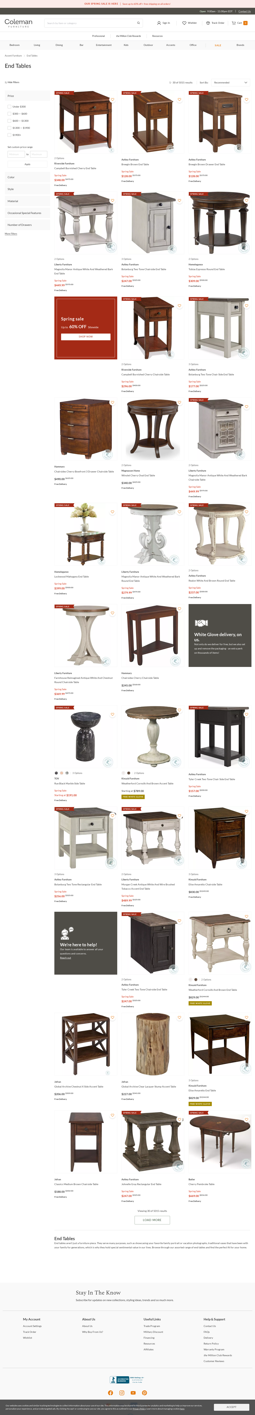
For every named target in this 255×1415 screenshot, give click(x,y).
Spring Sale (60, 175)
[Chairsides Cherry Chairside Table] (152, 673)
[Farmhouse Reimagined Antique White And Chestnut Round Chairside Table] (85, 673)
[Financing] (149, 1337)
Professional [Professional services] (98, 36)
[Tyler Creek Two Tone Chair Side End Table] (220, 774)
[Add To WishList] (112, 99)
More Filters (11, 233)
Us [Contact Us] (210, 1325)
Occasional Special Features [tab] (24, 213)
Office (193, 45)
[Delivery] (208, 1337)
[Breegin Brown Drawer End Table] (220, 160)
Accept (232, 1407)
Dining (59, 45)
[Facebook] (110, 1394)
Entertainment (104, 45)
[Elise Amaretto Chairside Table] (220, 879)
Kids (126, 45)
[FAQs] (207, 1331)
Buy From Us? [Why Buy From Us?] (92, 1331)
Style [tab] (11, 189)
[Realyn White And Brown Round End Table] (220, 576)
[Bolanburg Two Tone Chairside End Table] (152, 264)
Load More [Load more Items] (152, 1220)
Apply (27, 164)
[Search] (93, 23)
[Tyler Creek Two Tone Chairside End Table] (152, 985)
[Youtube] (133, 1394)
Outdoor (148, 45)
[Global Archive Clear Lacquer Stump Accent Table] (152, 1082)
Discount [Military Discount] (153, 1331)
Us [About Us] (87, 1325)
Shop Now (86, 337)
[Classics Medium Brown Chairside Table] (85, 1179)
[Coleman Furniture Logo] (18, 26)
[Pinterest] (145, 1394)
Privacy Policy (139, 1408)
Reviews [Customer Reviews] (214, 1361)
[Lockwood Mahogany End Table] (85, 572)
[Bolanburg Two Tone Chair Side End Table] (220, 370)
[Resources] (149, 1343)
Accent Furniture (13, 55)
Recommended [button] (221, 82)
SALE (218, 45)
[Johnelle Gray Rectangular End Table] (152, 1179)
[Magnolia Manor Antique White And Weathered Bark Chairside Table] (220, 471)
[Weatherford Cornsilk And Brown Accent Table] (152, 778)
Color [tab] (11, 177)
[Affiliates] (149, 1349)
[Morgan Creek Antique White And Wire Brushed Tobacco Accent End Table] (152, 879)
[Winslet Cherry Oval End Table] (152, 471)
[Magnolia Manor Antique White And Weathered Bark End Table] (85, 264)
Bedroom (15, 45)
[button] (163, 23)
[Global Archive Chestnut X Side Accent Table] (85, 1082)
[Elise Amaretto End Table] (220, 1086)
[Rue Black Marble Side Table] (85, 778)
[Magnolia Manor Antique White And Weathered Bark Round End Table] (152, 572)
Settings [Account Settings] (32, 1325)
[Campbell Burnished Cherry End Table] (85, 163)
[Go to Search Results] (138, 23)
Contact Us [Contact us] (245, 11)
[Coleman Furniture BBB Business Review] (127, 1382)
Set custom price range (20, 146)
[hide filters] (13, 82)
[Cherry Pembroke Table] (220, 1179)
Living (37, 45)
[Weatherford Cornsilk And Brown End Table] (220, 985)
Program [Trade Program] (152, 1325)
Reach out (65, 957)
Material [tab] (13, 201)
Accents (170, 45)
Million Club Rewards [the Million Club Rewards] (218, 1355)
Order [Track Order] (29, 1331)
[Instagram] (122, 1394)
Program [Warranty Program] (214, 1349)
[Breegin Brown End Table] (152, 160)
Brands (240, 45)
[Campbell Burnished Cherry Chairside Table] (152, 370)
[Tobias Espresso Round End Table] (220, 264)
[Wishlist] (27, 1337)
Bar (81, 45)
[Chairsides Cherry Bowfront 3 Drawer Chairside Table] (85, 467)
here (182, 1408)
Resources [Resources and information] (157, 36)
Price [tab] (11, 95)
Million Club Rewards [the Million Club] (128, 36)
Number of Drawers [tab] (20, 224)
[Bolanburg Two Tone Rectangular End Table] (85, 879)
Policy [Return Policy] (211, 1343)
